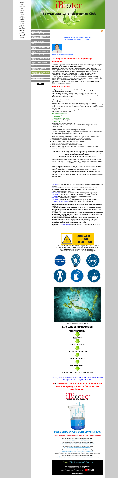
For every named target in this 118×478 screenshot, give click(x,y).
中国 (22, 9)
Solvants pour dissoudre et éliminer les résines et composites (40, 41)
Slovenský (22, 34)
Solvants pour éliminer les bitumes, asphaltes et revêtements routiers (40, 55)
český (22, 2)
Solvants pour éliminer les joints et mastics (40, 52)
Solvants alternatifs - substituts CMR (39, 63)
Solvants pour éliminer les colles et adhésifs (40, 48)
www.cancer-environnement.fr (60, 201)
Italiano (22, 19)
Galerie (34, 81)
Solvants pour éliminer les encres (40, 33)
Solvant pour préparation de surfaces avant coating (39, 69)
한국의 (22, 23)
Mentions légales (77, 473)
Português (22, 30)
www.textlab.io (56, 199)
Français (22, 18)
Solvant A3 (34, 65)
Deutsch (22, 12)
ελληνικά (22, 21)
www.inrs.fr (55, 184)
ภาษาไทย (22, 6)
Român (22, 32)
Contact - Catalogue (37, 75)
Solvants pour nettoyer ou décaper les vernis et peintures (40, 37)
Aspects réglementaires (38, 78)
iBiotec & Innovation (37, 31)
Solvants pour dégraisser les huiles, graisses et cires (41, 59)
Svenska (22, 35)
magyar (22, 25)
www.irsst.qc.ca (56, 193)
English (22, 14)
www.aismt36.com (64, 224)
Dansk (22, 11)
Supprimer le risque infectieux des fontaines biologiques (40, 73)
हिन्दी (22, 4)
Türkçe (22, 37)
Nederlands (22, 28)
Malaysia (22, 27)
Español (22, 16)
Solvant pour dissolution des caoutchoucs (39, 44)
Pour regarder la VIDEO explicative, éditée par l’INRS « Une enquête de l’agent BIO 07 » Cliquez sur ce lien (77, 379)
